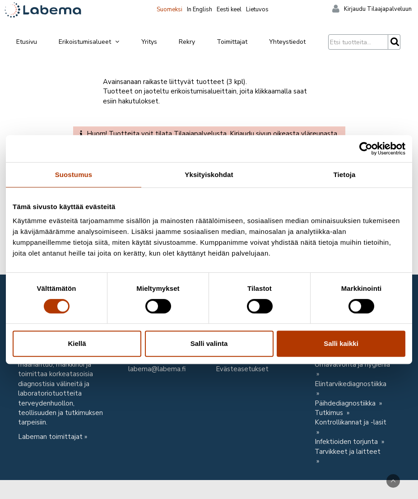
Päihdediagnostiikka (346, 403)
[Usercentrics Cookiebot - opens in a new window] (365, 148)
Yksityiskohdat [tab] (209, 174)
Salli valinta (209, 343)
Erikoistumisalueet (89, 41)
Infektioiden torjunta (347, 441)
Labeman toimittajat (50, 436)
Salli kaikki (341, 343)
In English (199, 9)
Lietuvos (257, 9)
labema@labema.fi (157, 368)
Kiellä (77, 343)
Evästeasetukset (242, 368)
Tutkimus (330, 412)
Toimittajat (232, 41)
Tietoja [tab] (345, 174)
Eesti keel (229, 9)
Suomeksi (169, 9)
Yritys (149, 41)
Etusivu (26, 41)
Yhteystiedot (287, 41)
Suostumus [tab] (74, 174)
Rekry (187, 41)
